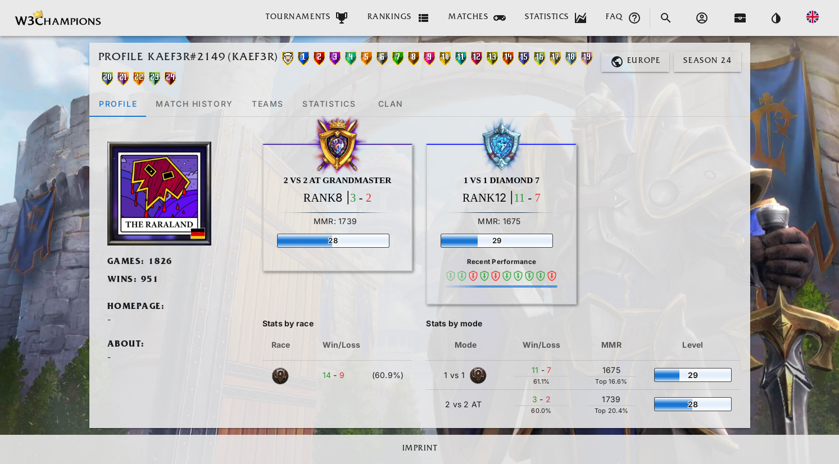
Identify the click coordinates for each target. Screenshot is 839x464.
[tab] (117, 103)
